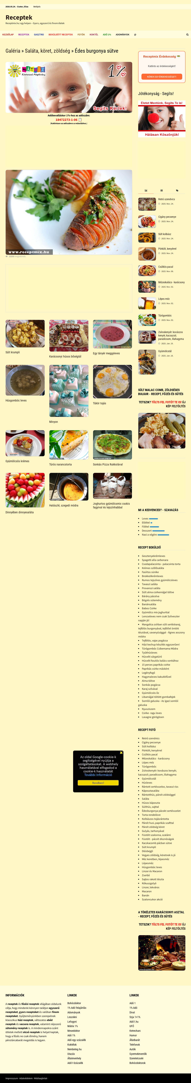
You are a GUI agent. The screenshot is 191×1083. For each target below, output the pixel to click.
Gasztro (39, 34)
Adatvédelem (26, 1078)
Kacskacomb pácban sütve (157, 843)
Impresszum (12, 1078)
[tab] (146, 191)
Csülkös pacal (165, 266)
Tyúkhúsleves (149, 652)
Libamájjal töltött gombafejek (158, 697)
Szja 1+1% (135, 1017)
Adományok (122, 34)
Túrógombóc (165, 315)
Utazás (71, 1053)
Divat (132, 1012)
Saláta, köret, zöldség (47, 51)
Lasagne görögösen (153, 717)
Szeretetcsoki (136, 1058)
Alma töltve (148, 680)
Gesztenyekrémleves (153, 556)
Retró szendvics (166, 199)
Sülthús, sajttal (150, 806)
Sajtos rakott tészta (153, 879)
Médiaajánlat (40, 1078)
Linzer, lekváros (150, 887)
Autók (133, 1049)
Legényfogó (148, 672)
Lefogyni (72, 1021)
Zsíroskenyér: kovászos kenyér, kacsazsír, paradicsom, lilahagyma (171, 335)
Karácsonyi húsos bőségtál (65, 356)
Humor (133, 1035)
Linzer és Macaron (152, 871)
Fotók (81, 34)
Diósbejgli (147, 851)
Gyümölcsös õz (150, 693)
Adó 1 (133, 1003)
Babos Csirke (149, 608)
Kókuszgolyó (149, 883)
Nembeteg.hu (74, 1049)
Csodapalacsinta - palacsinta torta (161, 564)
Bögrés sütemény (152, 600)
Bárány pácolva (150, 596)
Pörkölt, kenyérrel (167, 248)
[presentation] (146, 191)
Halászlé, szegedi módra (63, 505)
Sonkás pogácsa (151, 684)
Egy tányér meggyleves (106, 353)
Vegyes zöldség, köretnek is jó (158, 855)
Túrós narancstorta (60, 464)
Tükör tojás (99, 403)
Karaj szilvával (150, 688)
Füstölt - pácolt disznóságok (158, 839)
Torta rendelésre (151, 815)
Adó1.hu (134, 1021)
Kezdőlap (8, 34)
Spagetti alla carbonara (155, 560)
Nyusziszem (148, 709)
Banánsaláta (149, 604)
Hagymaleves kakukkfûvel (156, 676)
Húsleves (147, 782)
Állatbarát (135, 1040)
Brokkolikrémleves (152, 576)
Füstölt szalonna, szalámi (156, 835)
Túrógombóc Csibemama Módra (160, 648)
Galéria (13, 51)
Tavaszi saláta (150, 584)
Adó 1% (107, 34)
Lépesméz (147, 863)
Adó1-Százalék (75, 1063)
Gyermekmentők (138, 1053)
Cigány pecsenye (167, 216)
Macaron (147, 891)
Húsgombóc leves (16, 400)
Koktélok (72, 1044)
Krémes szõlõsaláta (153, 568)
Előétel (147, 522)
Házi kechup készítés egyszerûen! (161, 644)
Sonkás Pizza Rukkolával (108, 464)
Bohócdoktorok (137, 1063)
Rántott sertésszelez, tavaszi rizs (160, 786)
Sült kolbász (164, 234)
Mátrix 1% (72, 1026)
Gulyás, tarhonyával (153, 831)
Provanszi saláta (151, 588)
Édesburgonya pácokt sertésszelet (161, 810)
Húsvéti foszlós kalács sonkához (160, 660)
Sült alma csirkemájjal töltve (158, 592)
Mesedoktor (73, 1030)
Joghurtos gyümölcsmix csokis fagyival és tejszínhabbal (111, 505)
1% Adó (133, 1007)
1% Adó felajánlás (76, 1007)
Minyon (53, 422)
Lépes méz (164, 298)
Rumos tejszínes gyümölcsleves (160, 580)
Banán (145, 895)
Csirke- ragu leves (152, 713)
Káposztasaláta (150, 790)
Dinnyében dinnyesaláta (20, 512)
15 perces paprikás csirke (156, 664)
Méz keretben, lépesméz (155, 859)
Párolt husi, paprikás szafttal (158, 823)
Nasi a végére (155, 534)
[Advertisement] (69, 146)
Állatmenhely (74, 1058)
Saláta (145, 798)
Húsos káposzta (151, 802)
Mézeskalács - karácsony (171, 282)
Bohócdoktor (74, 1003)
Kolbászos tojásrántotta (155, 819)
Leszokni (72, 1017)
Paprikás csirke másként (155, 668)
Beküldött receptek (61, 34)
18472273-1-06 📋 (69, 120)
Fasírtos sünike (150, 572)
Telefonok (135, 1044)
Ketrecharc (135, 1030)
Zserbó (146, 875)
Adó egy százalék (76, 1040)
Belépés (36, 6)
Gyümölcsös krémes (17, 461)
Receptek (19, 17)
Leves (150, 518)
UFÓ (132, 1026)
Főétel (150, 526)
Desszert (153, 530)
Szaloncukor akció (152, 899)
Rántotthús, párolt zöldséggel (158, 794)
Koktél (94, 34)
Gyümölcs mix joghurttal (156, 612)
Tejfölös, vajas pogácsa (155, 640)
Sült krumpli (13, 352)
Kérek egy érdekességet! (161, 76)
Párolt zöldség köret (153, 827)
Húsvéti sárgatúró (152, 656)
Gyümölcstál (165, 351)
